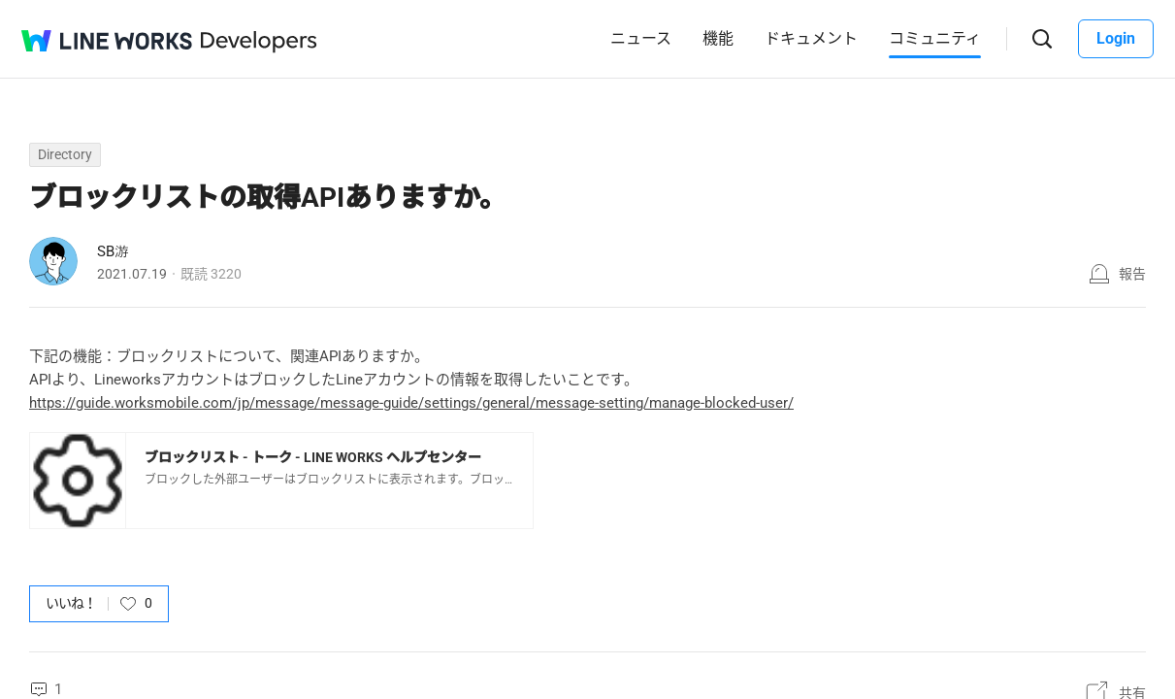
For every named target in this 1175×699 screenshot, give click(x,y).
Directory (65, 154)
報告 (1132, 274)
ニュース (640, 38)
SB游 (113, 251)
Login (1115, 38)
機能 (718, 38)
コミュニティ (935, 38)
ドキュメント (811, 38)
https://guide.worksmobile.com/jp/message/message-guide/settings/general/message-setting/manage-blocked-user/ (411, 403)
